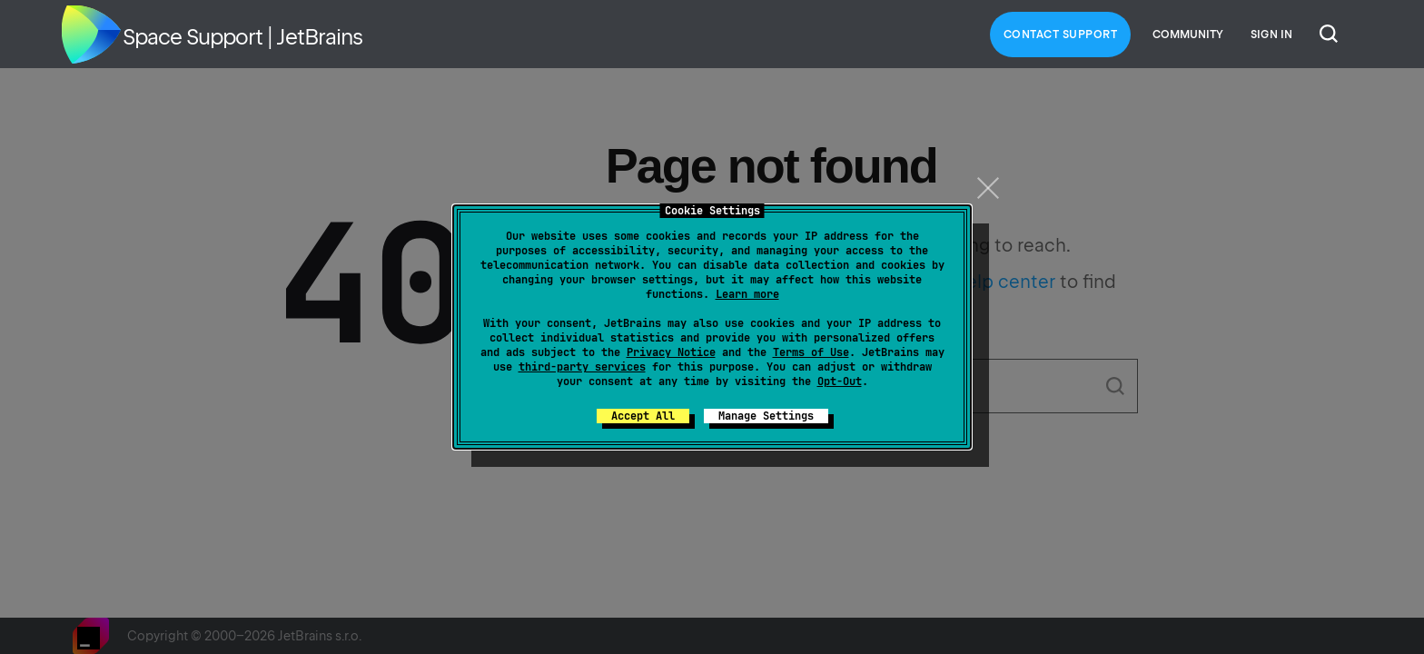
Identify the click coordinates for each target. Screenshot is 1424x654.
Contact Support (1061, 34)
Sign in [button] (1271, 34)
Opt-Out (839, 381)
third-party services (582, 367)
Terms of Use (811, 352)
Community (1187, 34)
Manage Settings (766, 416)
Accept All (643, 416)
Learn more (747, 294)
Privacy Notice (671, 352)
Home (91, 34)
